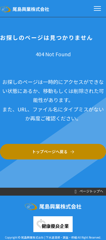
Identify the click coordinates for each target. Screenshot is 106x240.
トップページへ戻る (50, 151)
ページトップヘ (89, 191)
